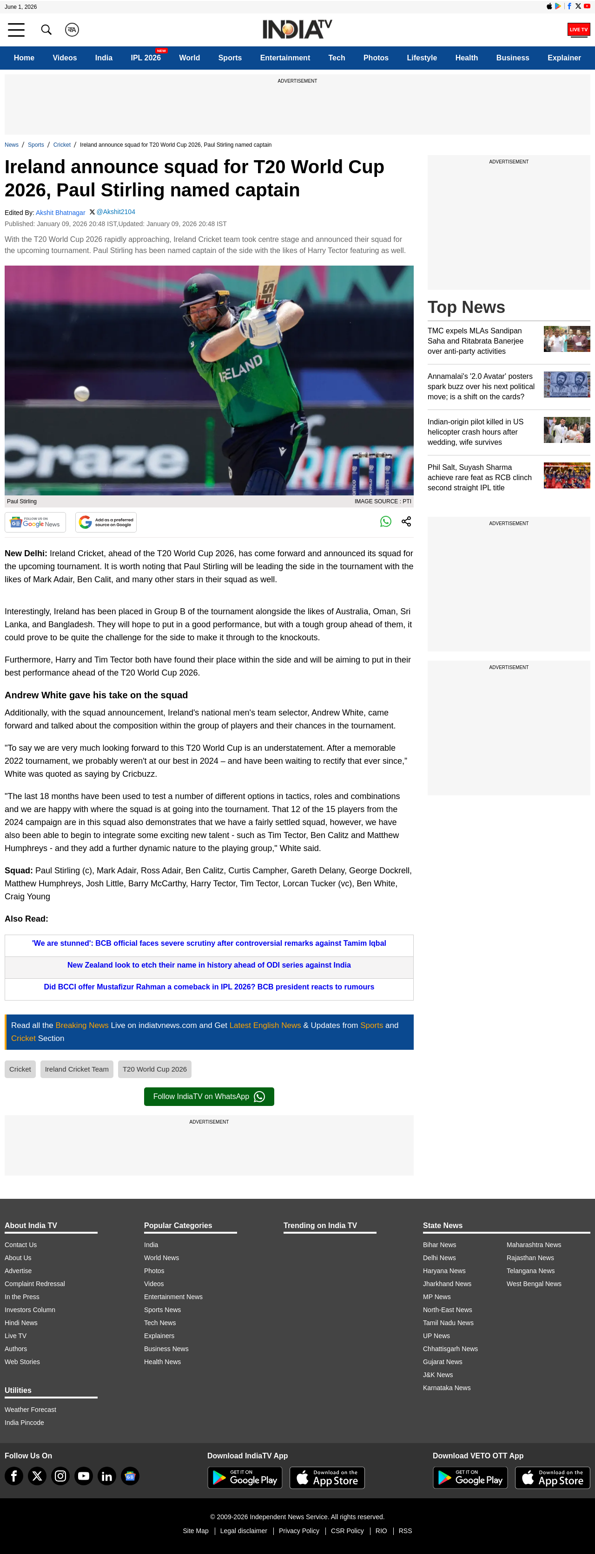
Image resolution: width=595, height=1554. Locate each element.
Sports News (162, 1309)
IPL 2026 (146, 58)
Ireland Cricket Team (77, 1069)
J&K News (438, 1374)
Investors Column (30, 1309)
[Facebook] (14, 1476)
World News (161, 1257)
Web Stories (22, 1361)
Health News (162, 1361)
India (103, 58)
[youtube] (83, 1476)
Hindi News (21, 1322)
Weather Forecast (30, 1409)
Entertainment (285, 58)
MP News (437, 1296)
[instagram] (60, 1476)
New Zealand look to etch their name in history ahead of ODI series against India (209, 965)
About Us (18, 1257)
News (12, 145)
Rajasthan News (530, 1257)
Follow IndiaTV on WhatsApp (209, 1096)
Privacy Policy (299, 1530)
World (189, 58)
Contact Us (21, 1244)
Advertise (18, 1270)
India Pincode (24, 1422)
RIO (381, 1530)
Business (512, 58)
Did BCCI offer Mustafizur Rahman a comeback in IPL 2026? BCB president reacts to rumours (209, 987)
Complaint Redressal (35, 1283)
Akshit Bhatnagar (61, 212)
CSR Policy (347, 1530)
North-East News (447, 1309)
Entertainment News (173, 1296)
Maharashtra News (534, 1244)
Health (467, 58)
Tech (337, 58)
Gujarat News (443, 1361)
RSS (405, 1530)
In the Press (22, 1296)
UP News (436, 1335)
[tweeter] (37, 1476)
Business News (166, 1348)
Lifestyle (422, 58)
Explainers (159, 1335)
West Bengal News (534, 1283)
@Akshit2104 (115, 211)
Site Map (195, 1530)
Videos (65, 58)
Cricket (62, 145)
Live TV (15, 1335)
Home (24, 58)
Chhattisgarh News (450, 1348)
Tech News (160, 1322)
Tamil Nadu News (448, 1322)
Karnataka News (447, 1387)
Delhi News (439, 1257)
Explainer (564, 58)
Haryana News (444, 1270)
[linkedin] (107, 1476)
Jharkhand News (447, 1283)
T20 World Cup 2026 (155, 1069)
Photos (376, 58)
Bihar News (439, 1244)
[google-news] (130, 1476)
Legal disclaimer (243, 1530)
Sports (230, 58)
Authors (16, 1348)
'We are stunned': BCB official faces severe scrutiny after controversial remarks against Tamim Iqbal (209, 943)
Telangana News (531, 1270)
